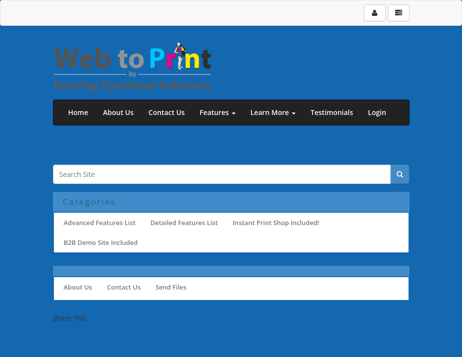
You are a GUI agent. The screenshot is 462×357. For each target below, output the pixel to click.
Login (377, 112)
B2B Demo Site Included (101, 242)
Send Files (170, 287)
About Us (118, 112)
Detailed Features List (184, 222)
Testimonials (331, 112)
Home (78, 112)
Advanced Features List (100, 222)
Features (218, 112)
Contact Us (167, 112)
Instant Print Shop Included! (276, 222)
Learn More (273, 112)
